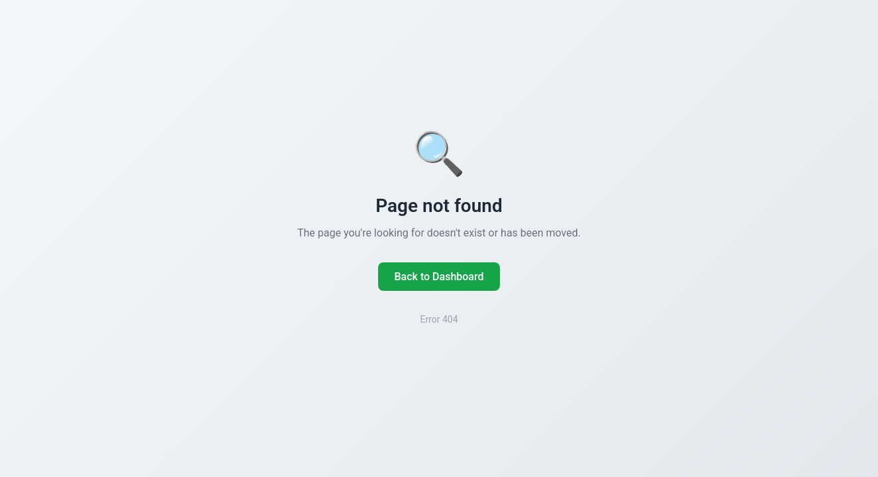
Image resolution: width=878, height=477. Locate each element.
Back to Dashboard (438, 276)
